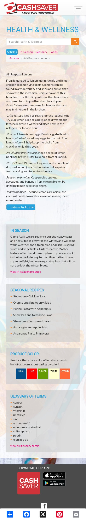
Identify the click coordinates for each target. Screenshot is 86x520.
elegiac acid (20, 439)
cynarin (18, 406)
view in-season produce (25, 271)
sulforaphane (21, 431)
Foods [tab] (54, 52)
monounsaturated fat (27, 427)
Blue (21, 370)
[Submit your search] (75, 41)
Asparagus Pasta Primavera (31, 333)
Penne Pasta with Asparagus (32, 308)
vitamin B (19, 410)
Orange (65, 370)
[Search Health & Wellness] (39, 41)
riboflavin (19, 415)
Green (43, 370)
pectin (17, 435)
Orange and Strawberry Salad (32, 302)
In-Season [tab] (26, 52)
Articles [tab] (12, 52)
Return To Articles (21, 207)
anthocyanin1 (22, 423)
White (53, 370)
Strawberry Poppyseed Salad (32, 321)
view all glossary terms (24, 445)
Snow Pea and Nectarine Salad (32, 315)
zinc (15, 419)
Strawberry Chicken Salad (29, 296)
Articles (14, 58)
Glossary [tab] (41, 52)
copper (17, 402)
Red (32, 370)
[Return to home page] (43, 8)
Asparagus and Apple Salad (30, 327)
